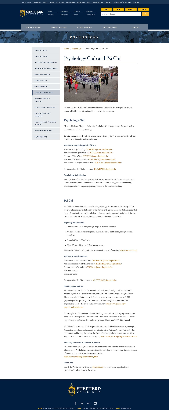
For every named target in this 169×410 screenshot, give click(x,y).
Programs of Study (40, 79)
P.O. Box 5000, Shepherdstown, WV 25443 (98, 407)
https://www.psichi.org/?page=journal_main (81, 356)
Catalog (51, 2)
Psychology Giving (40, 135)
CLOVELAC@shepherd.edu (104, 279)
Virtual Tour (90, 14)
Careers (45, 2)
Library (76, 14)
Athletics (77, 11)
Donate (143, 9)
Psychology (76, 48)
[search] (121, 14)
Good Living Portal (97, 2)
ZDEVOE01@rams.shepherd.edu (108, 162)
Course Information (41, 85)
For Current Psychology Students (45, 61)
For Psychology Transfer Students (45, 67)
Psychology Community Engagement (42, 113)
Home (66, 48)
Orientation (109, 2)
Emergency (64, 14)
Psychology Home (40, 49)
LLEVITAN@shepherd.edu (105, 168)
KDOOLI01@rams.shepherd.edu (99, 148)
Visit (118, 9)
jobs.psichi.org (97, 366)
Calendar (89, 11)
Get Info (131, 9)
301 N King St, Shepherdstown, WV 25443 (58, 407)
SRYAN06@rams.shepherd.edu (100, 152)
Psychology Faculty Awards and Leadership (45, 122)
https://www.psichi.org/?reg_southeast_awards (119, 335)
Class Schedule (70, 2)
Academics (64, 11)
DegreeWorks (81, 2)
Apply (106, 9)
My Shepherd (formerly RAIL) (122, 2)
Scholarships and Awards (43, 129)
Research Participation (42, 73)
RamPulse (136, 2)
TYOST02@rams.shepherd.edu (95, 155)
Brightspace (37, 2)
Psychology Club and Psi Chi (43, 91)
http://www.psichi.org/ (128, 249)
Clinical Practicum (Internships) (44, 106)
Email (88, 2)
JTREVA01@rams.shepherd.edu (99, 266)
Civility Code (60, 2)
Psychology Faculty (41, 55)
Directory (51, 14)
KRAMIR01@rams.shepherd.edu (102, 158)
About (50, 11)
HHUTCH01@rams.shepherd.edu (108, 263)
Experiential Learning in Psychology (42, 99)
